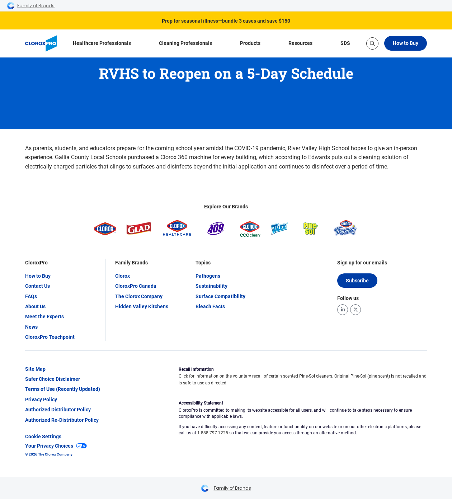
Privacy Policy (41, 399)
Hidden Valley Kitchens (141, 306)
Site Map (35, 369)
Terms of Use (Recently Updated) (62, 389)
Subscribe (357, 280)
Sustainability (211, 286)
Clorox (122, 276)
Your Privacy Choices (56, 446)
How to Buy (405, 43)
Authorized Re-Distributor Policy (62, 420)
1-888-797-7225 (212, 432)
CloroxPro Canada (135, 286)
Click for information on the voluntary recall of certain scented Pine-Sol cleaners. (256, 376)
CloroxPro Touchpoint (50, 337)
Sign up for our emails (362, 262)
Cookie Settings (43, 436)
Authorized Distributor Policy (58, 409)
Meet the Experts (44, 316)
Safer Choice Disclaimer (52, 379)
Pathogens (208, 276)
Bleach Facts (210, 306)
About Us (35, 306)
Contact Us (37, 286)
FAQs (31, 296)
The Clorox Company (139, 296)
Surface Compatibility (220, 296)
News (31, 327)
